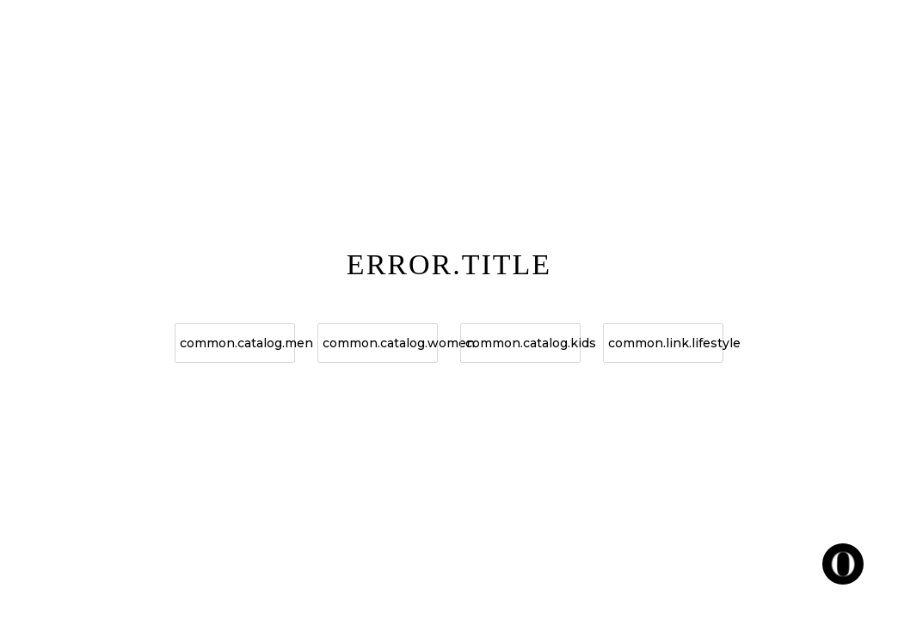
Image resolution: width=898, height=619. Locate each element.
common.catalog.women (380, 343)
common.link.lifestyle (665, 343)
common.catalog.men (237, 343)
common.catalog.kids (523, 343)
